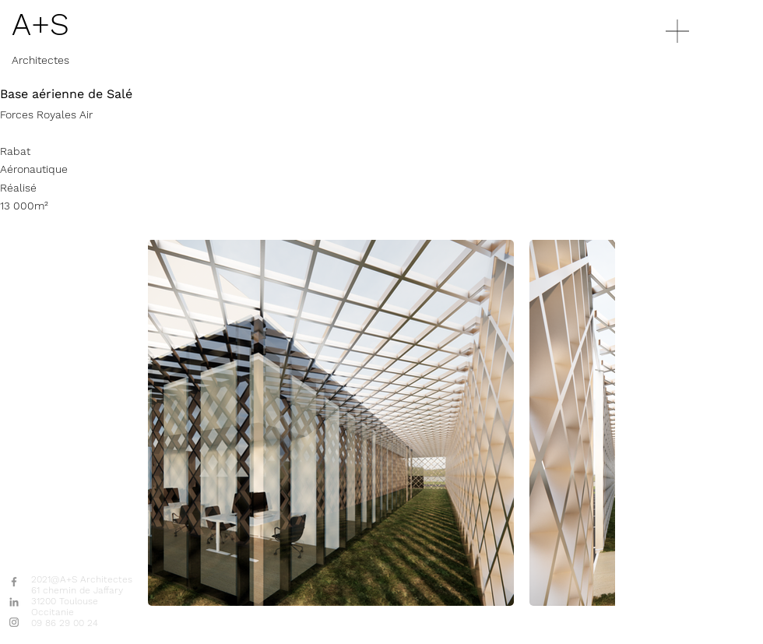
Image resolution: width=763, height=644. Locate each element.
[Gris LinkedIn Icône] (14, 602)
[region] (705, 89)
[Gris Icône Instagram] (14, 622)
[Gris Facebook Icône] (14, 581)
